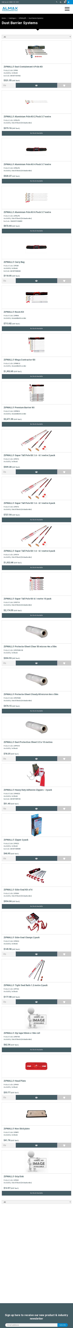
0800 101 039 (14, 2)
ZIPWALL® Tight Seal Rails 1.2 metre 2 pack (26, 985)
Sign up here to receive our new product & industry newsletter (36, 1317)
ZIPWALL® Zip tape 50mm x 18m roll (22, 1033)
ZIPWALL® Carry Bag (14, 262)
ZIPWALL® (22, 18)
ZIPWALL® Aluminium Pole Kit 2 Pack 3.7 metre (27, 116)
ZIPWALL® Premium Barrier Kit (19, 407)
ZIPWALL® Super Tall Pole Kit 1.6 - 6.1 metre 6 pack (29, 551)
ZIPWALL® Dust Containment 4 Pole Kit (23, 66)
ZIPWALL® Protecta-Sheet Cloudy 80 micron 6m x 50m (31, 694)
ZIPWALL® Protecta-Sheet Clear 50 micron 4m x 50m (30, 646)
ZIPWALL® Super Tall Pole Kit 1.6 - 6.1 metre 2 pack (29, 455)
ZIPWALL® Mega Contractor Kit (19, 359)
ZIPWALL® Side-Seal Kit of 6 (18, 889)
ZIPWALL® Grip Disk (14, 1176)
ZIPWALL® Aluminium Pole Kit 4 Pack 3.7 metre (27, 164)
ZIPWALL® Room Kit (14, 312)
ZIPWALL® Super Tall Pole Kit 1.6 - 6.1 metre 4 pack (29, 503)
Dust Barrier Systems (36, 18)
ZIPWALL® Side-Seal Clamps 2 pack (22, 937)
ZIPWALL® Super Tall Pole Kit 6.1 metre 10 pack (28, 598)
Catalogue (12, 18)
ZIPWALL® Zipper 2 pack (16, 840)
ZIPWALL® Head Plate (15, 1081)
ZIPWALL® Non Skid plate (17, 1128)
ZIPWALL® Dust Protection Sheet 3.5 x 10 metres (28, 742)
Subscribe (62, 1325)
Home (4, 18)
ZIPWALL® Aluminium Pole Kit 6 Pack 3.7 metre (27, 212)
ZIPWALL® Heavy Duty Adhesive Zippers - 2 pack (28, 790)
